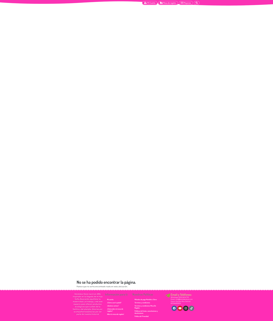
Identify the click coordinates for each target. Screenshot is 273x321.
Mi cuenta (110, 299)
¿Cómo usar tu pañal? (114, 303)
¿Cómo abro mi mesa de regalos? (115, 310)
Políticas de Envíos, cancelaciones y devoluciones (146, 312)
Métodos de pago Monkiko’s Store (146, 299)
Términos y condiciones (142, 303)
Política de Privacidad (142, 316)
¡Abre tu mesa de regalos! (115, 314)
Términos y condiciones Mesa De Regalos (145, 307)
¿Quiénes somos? (113, 306)
